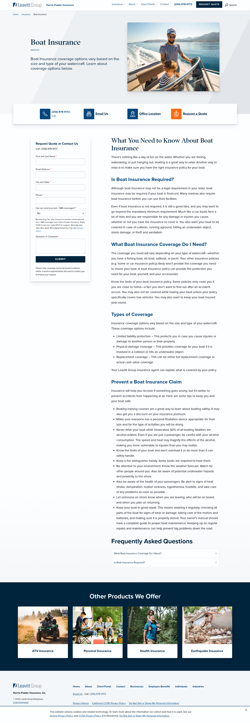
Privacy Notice (81, 703)
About (88, 686)
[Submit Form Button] (60, 259)
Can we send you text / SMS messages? (56, 208)
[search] (231, 5)
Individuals (181, 686)
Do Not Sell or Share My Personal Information (154, 703)
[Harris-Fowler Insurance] (27, 5)
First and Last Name (46, 156)
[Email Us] (102, 114)
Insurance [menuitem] (117, 4)
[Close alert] (246, 710)
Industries (198, 686)
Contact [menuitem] (164, 4)
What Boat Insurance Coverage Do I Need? (137, 553)
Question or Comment (47, 236)
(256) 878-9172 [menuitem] (183, 4)
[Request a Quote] (190, 114)
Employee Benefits (159, 686)
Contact (120, 686)
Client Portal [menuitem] (148, 4)
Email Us (77, 694)
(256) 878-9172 (98, 694)
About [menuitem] (132, 4)
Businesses (136, 686)
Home (15, 14)
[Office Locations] (146, 114)
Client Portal (104, 686)
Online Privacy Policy (61, 715)
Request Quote (209, 4)
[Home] (27, 685)
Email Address (43, 169)
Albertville (35, 50)
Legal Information (21, 702)
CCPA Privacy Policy (90, 715)
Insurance (26, 14)
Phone (40, 195)
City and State (43, 182)
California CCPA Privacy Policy (109, 703)
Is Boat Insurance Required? (129, 562)
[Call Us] (59, 114)
